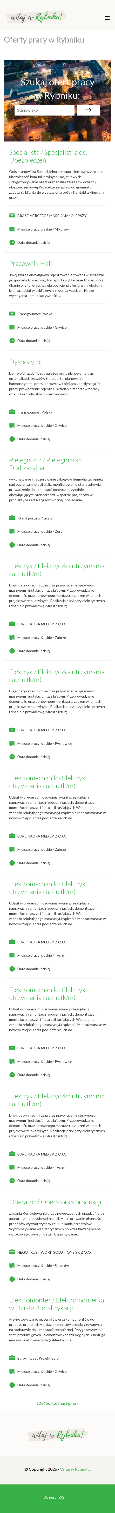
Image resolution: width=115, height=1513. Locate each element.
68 (57, 1403)
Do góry (54, 1497)
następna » (69, 1403)
